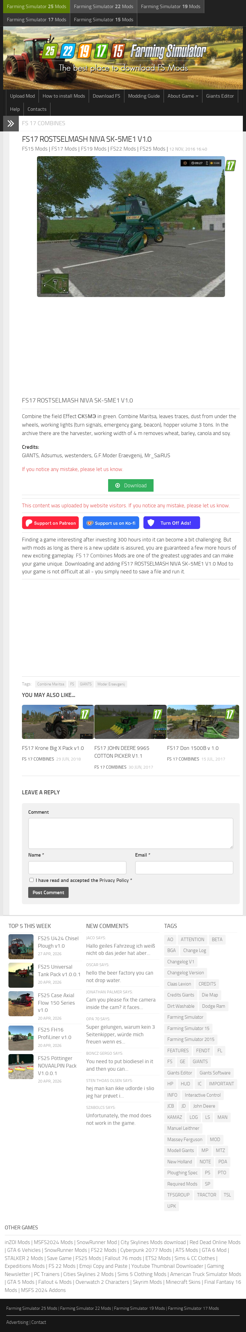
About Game (181, 96)
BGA (171, 950)
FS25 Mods (88, 1258)
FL (219, 1050)
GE (182, 1061)
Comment (38, 812)
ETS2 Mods (158, 1258)
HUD (185, 1084)
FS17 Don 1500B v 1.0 (193, 748)
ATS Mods (186, 1250)
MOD (215, 1139)
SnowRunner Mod (97, 1242)
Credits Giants (180, 995)
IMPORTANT (221, 1084)
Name (36, 855)
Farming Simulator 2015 (190, 1039)
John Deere (204, 1106)
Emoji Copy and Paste (103, 1266)
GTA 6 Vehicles (24, 1250)
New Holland (179, 1162)
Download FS (106, 96)
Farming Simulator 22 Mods (85, 1308)
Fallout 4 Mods (55, 1282)
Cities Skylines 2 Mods (88, 1274)
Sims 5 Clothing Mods (142, 1274)
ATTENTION (192, 939)
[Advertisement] (131, 348)
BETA (217, 939)
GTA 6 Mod (214, 1250)
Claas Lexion (179, 984)
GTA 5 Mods (20, 1282)
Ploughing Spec (182, 1173)
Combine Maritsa (50, 684)
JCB (170, 1106)
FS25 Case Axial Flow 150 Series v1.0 (56, 1002)
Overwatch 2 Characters (102, 1282)
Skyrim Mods (147, 1282)
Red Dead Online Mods (215, 1242)
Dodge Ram (213, 1006)
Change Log (194, 950)
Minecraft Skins (183, 1282)
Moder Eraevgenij (111, 684)
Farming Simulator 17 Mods (193, 1308)
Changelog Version (185, 973)
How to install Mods (64, 96)
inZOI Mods (17, 1242)
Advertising (17, 1322)
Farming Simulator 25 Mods (31, 1308)
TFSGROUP (178, 1195)
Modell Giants (180, 1150)
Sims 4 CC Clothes (195, 1258)
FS (72, 684)
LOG (194, 1117)
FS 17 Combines (43, 123)
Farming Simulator (185, 1017)
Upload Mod (22, 96)
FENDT (203, 1050)
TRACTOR (206, 1195)
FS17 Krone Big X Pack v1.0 (53, 748)
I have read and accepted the (80, 880)
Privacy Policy (114, 880)
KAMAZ (174, 1117)
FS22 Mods (104, 1250)
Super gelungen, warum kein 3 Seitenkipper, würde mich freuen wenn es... (120, 1034)
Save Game (59, 1258)
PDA (222, 1162)
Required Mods (182, 1184)
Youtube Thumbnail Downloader (167, 1266)
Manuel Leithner (183, 1128)
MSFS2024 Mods (53, 1242)
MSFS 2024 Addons (43, 1290)
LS (207, 1117)
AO (170, 939)
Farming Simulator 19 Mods (139, 1308)
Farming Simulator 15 (188, 1028)
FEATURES (178, 1050)
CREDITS (207, 984)
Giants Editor (220, 96)
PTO (222, 1173)
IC (200, 1084)
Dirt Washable (181, 1006)
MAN (222, 1117)
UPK (171, 1206)
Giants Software (215, 1073)
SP (207, 1184)
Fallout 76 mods (123, 1258)
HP (170, 1084)
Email (142, 855)
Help (15, 109)
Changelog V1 (180, 962)
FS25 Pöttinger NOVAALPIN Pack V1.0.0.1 (57, 1065)
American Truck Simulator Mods (205, 1274)
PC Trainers (47, 1274)
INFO (172, 1095)
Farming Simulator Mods (36, 6)
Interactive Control (203, 1095)
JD (183, 1106)
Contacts (37, 109)
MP (205, 1150)
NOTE (205, 1162)
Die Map (210, 995)
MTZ (220, 1150)
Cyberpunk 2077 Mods (146, 1250)
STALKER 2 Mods (24, 1258)
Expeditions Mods (25, 1266)
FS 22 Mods (62, 1266)
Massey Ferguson (184, 1139)
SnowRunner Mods (65, 1250)
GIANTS (86, 684)
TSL (227, 1195)
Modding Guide (144, 96)
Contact (38, 1322)
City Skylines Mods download (153, 1242)
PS (207, 1173)
